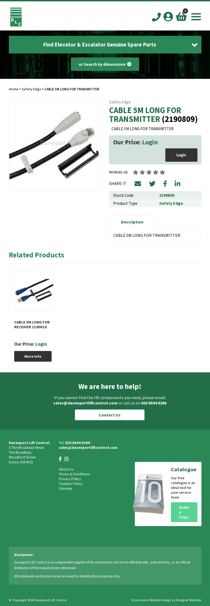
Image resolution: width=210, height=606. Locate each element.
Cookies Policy (70, 483)
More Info (32, 356)
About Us (66, 469)
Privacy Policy (70, 478)
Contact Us (110, 415)
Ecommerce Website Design (151, 600)
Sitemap (65, 488)
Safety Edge (31, 89)
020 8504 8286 (153, 403)
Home (13, 89)
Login (150, 142)
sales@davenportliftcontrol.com (85, 403)
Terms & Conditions (74, 474)
